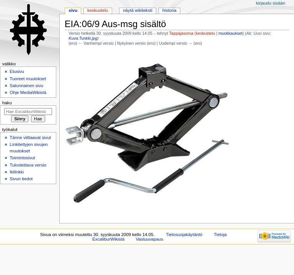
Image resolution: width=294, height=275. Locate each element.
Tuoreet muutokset (28, 78)
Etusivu (17, 71)
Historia (169, 10)
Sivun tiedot (21, 178)
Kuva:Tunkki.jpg (83, 38)
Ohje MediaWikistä (28, 92)
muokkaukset (231, 33)
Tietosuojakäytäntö (184, 234)
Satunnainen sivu (26, 85)
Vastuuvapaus (149, 239)
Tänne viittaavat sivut (30, 137)
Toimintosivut (22, 157)
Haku (7, 102)
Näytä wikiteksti (137, 10)
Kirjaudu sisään (270, 3)
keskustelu (205, 33)
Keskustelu (97, 10)
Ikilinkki (17, 172)
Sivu (73, 10)
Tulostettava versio (28, 165)
